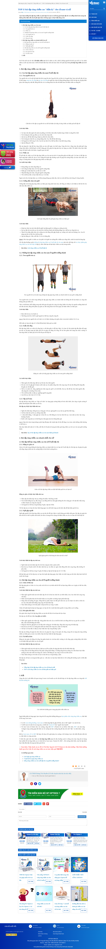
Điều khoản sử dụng (42, 933)
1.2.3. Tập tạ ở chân (27, 38)
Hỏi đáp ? (92, 34)
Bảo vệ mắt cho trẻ (95, 27)
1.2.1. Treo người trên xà (29, 34)
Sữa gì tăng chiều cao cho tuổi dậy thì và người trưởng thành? (41, 761)
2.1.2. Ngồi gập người (28, 46)
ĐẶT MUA (37, 843)
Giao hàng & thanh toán (58, 933)
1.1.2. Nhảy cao (26, 30)
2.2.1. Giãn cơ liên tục (28, 49)
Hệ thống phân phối (97, 38)
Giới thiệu (40, 931)
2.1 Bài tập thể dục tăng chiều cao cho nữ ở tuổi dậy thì (36, 42)
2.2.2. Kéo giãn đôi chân (28, 51)
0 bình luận (84, 812)
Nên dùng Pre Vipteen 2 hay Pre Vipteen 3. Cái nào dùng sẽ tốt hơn (26, 906)
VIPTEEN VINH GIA (53, 938)
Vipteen (11, 931)
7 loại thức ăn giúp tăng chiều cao (33, 758)
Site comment (21, 809)
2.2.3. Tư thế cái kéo (28, 53)
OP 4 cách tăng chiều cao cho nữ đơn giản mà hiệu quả (40, 669)
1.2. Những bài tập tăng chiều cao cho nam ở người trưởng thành (38, 32)
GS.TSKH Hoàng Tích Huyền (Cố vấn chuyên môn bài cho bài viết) (35, 12)
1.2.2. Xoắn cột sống (28, 36)
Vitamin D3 (52, 725)
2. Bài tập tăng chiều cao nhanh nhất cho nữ (34, 40)
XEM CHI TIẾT (30, 843)
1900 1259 (47, 942)
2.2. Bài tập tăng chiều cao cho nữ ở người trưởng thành (36, 47)
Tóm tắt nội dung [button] (25, 21)
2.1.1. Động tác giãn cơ (28, 44)
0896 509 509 (54, 942)
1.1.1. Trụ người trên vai (29, 29)
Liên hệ (39, 935)
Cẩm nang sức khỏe (95, 24)
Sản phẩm (93, 17)
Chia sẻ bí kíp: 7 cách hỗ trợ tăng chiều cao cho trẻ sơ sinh (62, 906)
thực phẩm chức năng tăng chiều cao (71, 716)
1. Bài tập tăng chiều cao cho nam (31, 25)
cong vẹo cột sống (31, 80)
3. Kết (23, 55)
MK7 (52, 727)
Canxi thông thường (30, 723)
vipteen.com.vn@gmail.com (55, 944)
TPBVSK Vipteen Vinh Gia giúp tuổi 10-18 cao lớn (26, 877)
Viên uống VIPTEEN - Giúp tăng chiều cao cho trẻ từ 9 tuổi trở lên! (44, 877)
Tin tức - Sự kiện (94, 30)
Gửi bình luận (82, 816)
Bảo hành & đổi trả (57, 931)
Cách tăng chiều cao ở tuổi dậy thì (37, 248)
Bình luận (20, 812)
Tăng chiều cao (94, 20)
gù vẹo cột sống (43, 80)
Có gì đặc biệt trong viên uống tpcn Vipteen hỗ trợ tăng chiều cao (62, 877)
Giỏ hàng (7, 167)
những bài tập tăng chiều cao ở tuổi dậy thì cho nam (48, 242)
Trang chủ (93, 14)
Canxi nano (40, 723)
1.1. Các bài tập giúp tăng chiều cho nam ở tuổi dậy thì (36, 27)
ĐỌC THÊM (30, 881)
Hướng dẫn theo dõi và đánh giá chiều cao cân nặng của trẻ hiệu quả (78, 906)
